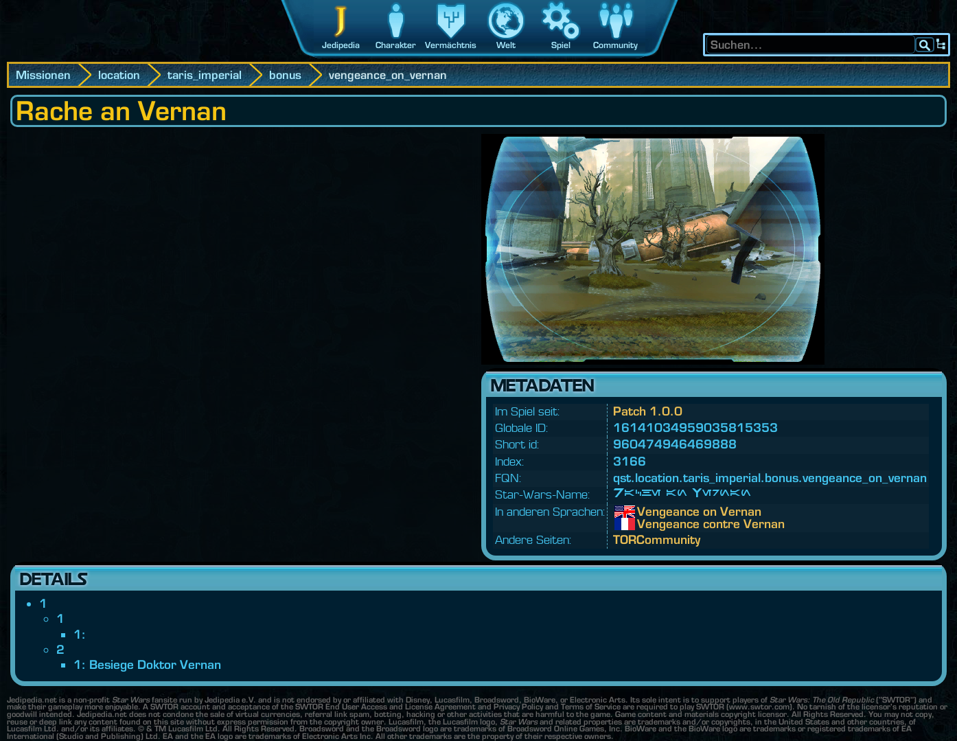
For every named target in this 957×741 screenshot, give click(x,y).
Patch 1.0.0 (647, 411)
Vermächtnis (450, 45)
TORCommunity (656, 539)
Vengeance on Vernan (647, 511)
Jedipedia (341, 45)
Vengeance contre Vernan (647, 524)
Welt (506, 45)
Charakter (396, 45)
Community (615, 45)
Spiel (560, 45)
